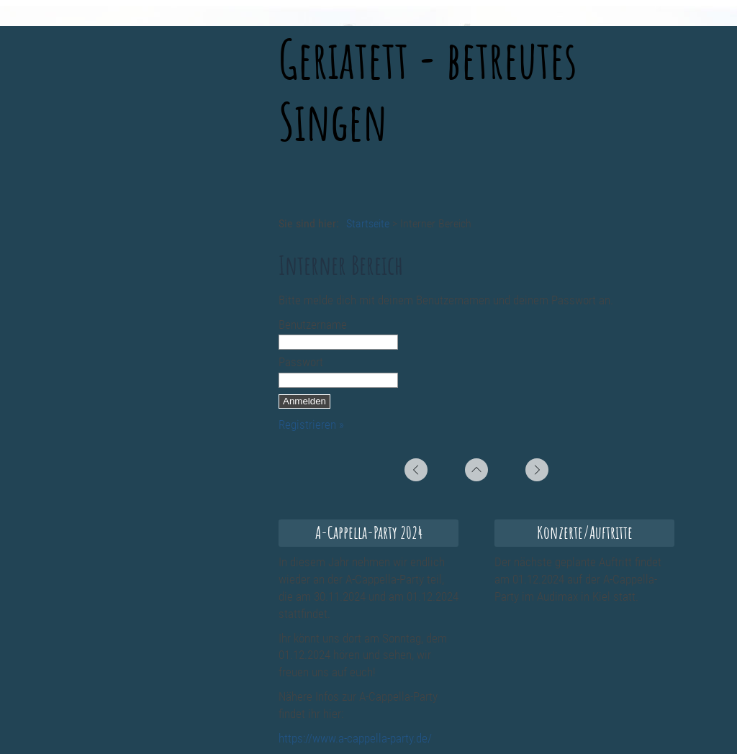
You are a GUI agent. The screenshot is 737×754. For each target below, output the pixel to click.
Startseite (367, 223)
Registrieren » (311, 424)
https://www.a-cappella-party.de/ (355, 738)
